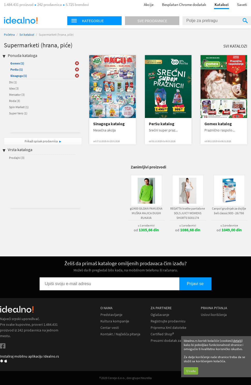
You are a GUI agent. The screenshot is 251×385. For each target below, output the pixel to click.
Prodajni (17, 158)
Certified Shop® (162, 334)
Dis (13, 82)
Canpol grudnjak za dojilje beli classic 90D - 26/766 (229, 210)
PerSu (16, 69)
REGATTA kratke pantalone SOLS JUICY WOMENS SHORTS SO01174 (187, 213)
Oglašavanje (160, 315)
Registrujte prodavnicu (168, 321)
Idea (14, 88)
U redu (191, 371)
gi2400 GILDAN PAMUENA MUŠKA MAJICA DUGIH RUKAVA (146, 213)
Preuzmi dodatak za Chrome (172, 340)
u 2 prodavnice (229, 225)
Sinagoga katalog (109, 123)
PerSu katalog (161, 123)
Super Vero (18, 113)
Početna (9, 34)
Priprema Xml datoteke (168, 327)
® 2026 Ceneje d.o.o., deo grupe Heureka (125, 378)
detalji (237, 340)
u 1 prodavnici (146, 225)
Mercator (17, 95)
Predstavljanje (111, 315)
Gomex (17, 63)
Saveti (242, 4)
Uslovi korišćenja (214, 315)
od (146, 230)
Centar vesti (109, 327)
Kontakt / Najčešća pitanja (120, 334)
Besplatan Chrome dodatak (184, 4)
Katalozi (221, 4)
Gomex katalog (218, 123)
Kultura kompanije (114, 321)
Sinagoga (18, 76)
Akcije (148, 4)
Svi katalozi (26, 34)
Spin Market (19, 107)
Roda (14, 101)
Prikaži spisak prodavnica (41, 141)
